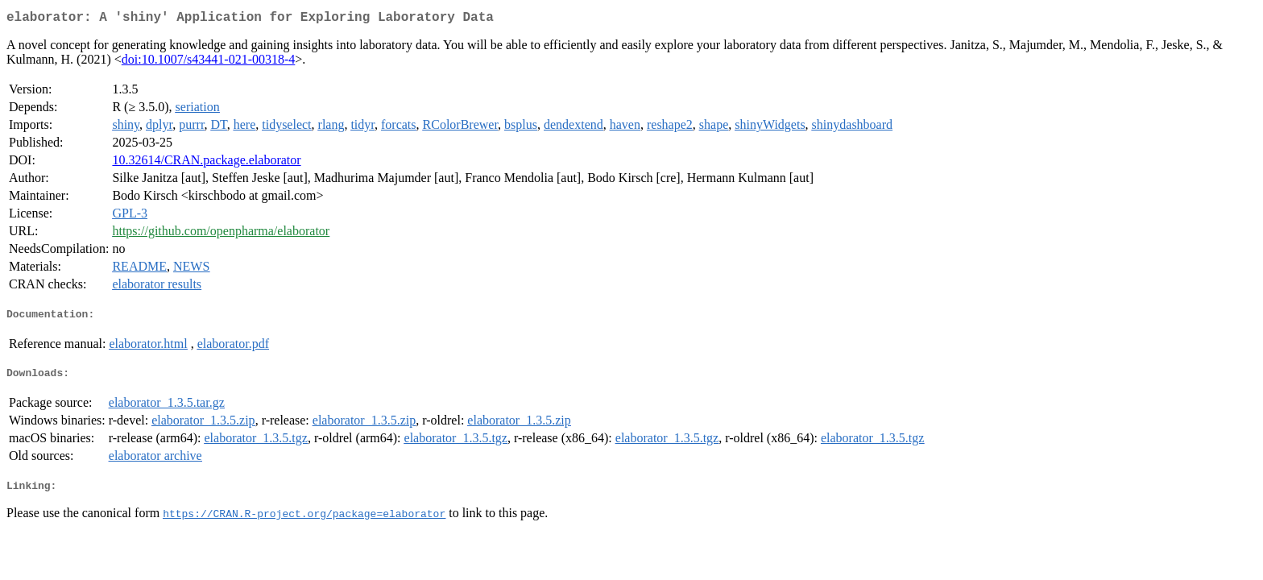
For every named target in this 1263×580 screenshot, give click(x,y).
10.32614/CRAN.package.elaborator (206, 163)
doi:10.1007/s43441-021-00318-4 (209, 62)
